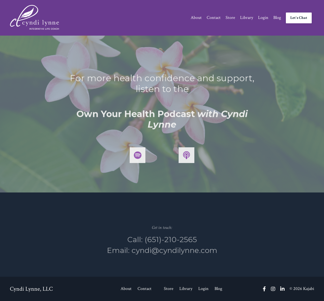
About (196, 17)
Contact (214, 17)
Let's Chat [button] (299, 17)
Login (263, 17)
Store (230, 17)
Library (246, 17)
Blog (277, 17)
